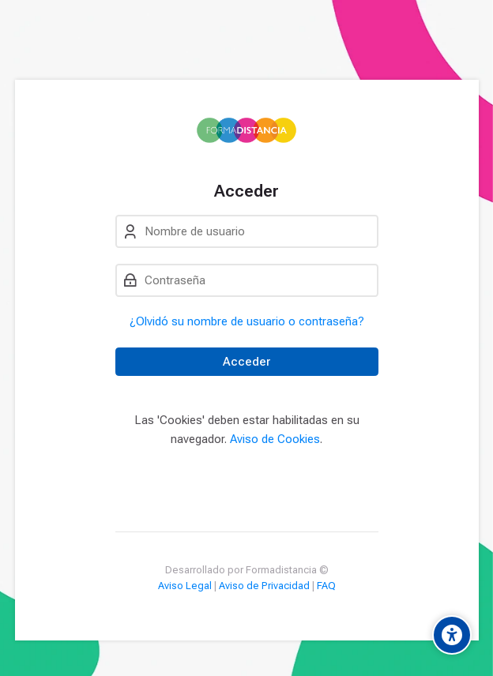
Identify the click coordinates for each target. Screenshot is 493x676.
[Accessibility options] (452, 635)
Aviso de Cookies (275, 439)
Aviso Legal (185, 586)
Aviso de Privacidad (264, 586)
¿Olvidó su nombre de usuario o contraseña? (247, 321)
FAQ (326, 586)
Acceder (246, 362)
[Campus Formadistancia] (247, 130)
